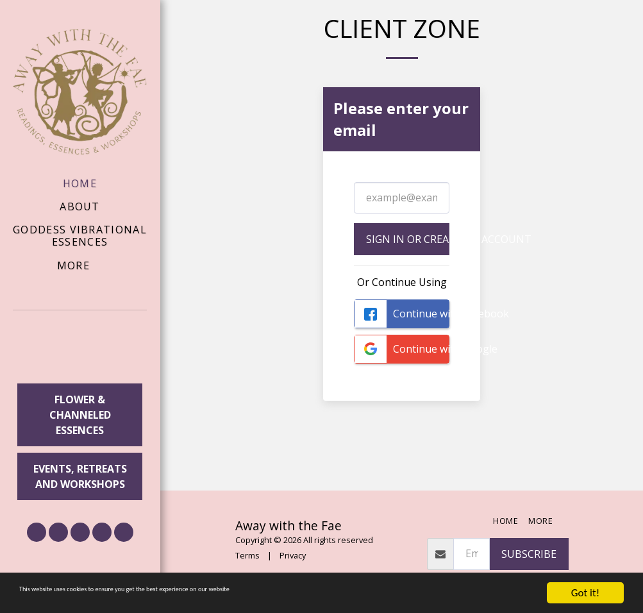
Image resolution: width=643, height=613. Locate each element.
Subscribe (528, 554)
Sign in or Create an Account (407, 239)
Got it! (585, 593)
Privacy (293, 555)
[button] (80, 349)
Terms (247, 555)
